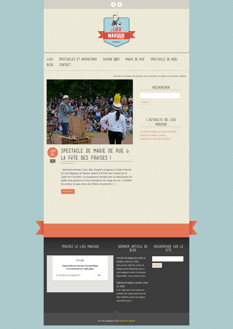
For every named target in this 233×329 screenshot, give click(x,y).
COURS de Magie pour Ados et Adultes (158, 131)
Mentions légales (127, 321)
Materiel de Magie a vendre (153, 135)
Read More (68, 191)
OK (99, 275)
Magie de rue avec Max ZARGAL (155, 139)
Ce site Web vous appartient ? (68, 275)
